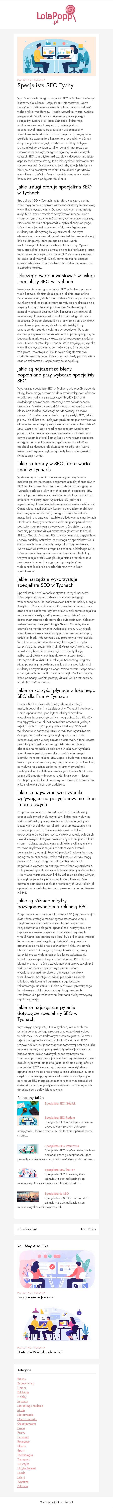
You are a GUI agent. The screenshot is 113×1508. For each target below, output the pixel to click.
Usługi (21, 1477)
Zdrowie (22, 1486)
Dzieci (21, 1388)
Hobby (21, 1397)
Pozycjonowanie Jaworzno (35, 1297)
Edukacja (23, 1392)
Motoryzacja (25, 1415)
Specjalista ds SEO (57, 1193)
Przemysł (23, 1437)
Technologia (25, 1455)
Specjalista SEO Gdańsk (60, 1103)
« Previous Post (27, 1229)
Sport (21, 1450)
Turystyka (23, 1464)
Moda (21, 1410)
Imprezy (22, 1401)
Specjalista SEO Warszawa (62, 1146)
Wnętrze (23, 1482)
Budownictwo (25, 1383)
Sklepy (21, 1446)
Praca (21, 1428)
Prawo (21, 1432)
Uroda (21, 1473)
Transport (23, 1459)
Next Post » (88, 1229)
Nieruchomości (27, 1419)
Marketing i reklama (31, 80)
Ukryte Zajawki (26, 1468)
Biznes (21, 1379)
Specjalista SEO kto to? (60, 1170)
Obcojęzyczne (26, 1424)
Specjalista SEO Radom (60, 1117)
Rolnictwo (23, 1441)
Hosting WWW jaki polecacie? (39, 1352)
